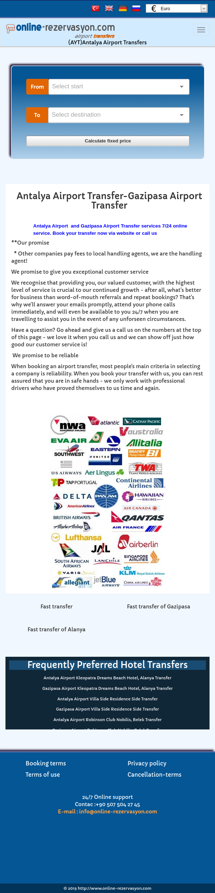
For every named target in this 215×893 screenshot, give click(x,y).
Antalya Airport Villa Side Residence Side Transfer (107, 698)
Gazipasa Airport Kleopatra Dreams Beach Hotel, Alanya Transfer (107, 688)
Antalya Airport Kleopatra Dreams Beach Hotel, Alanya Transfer (108, 677)
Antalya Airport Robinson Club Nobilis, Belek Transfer (107, 719)
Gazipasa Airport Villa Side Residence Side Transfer (107, 709)
